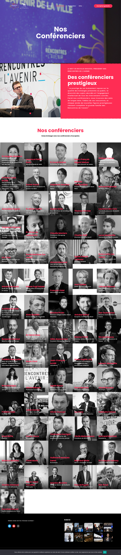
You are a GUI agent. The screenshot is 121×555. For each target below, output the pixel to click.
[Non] (119, 552)
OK (105, 552)
